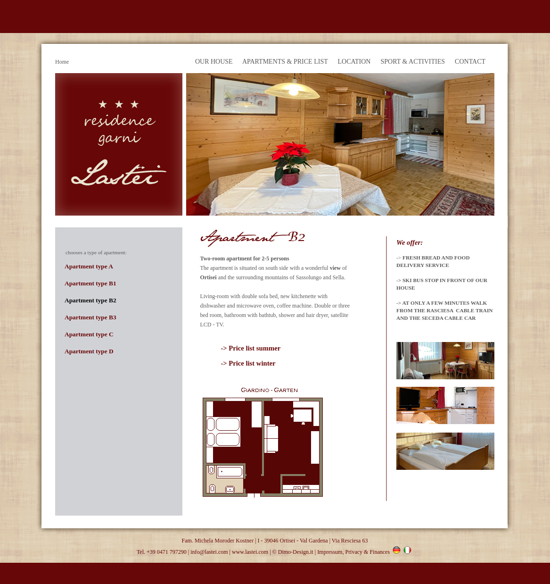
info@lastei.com (209, 552)
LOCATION (353, 61)
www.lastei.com (250, 552)
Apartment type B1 (90, 283)
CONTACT (470, 61)
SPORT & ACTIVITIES (412, 61)
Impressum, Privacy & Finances (353, 552)
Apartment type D (89, 351)
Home (62, 61)
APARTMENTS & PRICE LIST (285, 61)
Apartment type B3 (90, 317)
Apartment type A (89, 266)
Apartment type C (89, 334)
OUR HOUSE (214, 61)
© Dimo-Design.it (292, 552)
